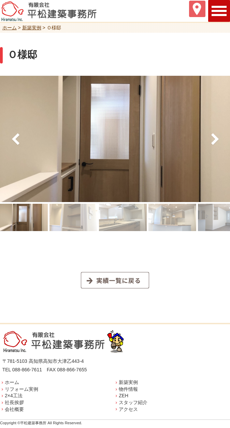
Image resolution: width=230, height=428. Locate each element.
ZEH (123, 395)
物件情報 (128, 389)
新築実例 (128, 382)
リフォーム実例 (21, 389)
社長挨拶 (14, 402)
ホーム (12, 382)
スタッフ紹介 (133, 402)
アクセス (128, 409)
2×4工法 (14, 395)
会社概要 (14, 409)
